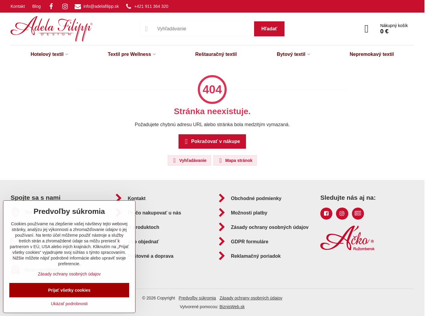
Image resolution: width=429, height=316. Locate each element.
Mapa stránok (234, 160)
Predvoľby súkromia (197, 298)
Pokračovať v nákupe (211, 141)
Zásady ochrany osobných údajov (250, 298)
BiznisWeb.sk (232, 306)
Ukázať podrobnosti (69, 303)
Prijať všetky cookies (69, 290)
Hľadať (269, 28)
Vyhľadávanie (189, 160)
